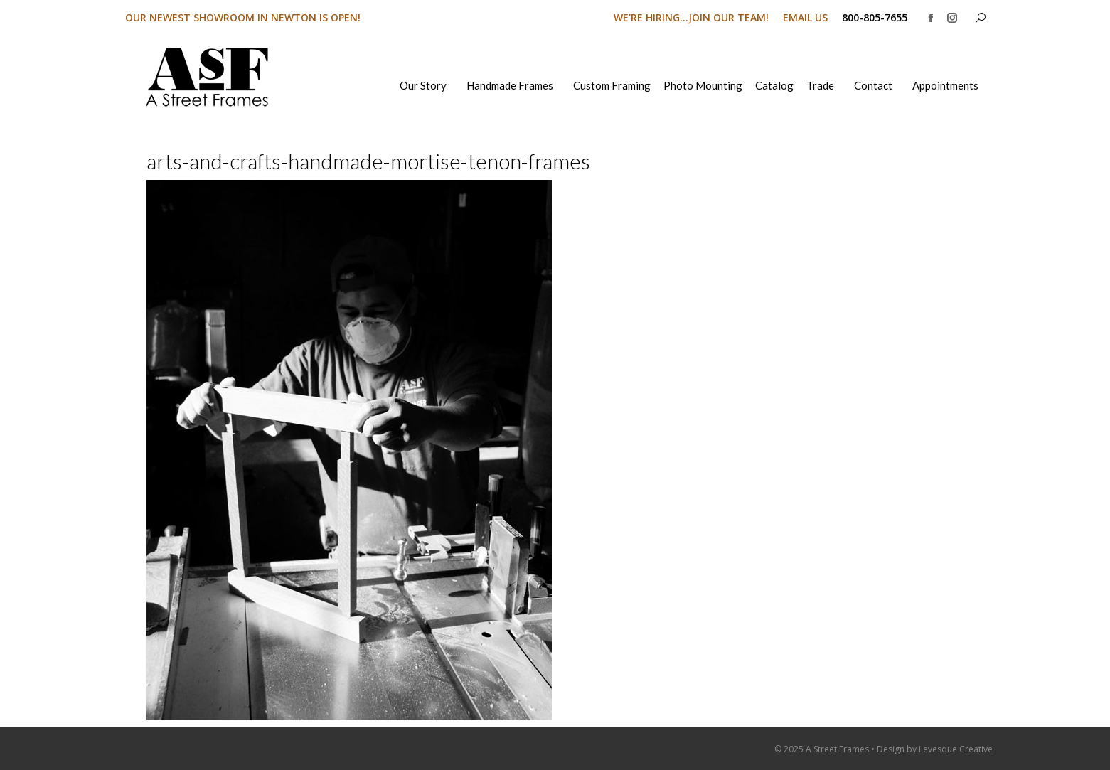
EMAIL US (805, 17)
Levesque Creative (956, 749)
